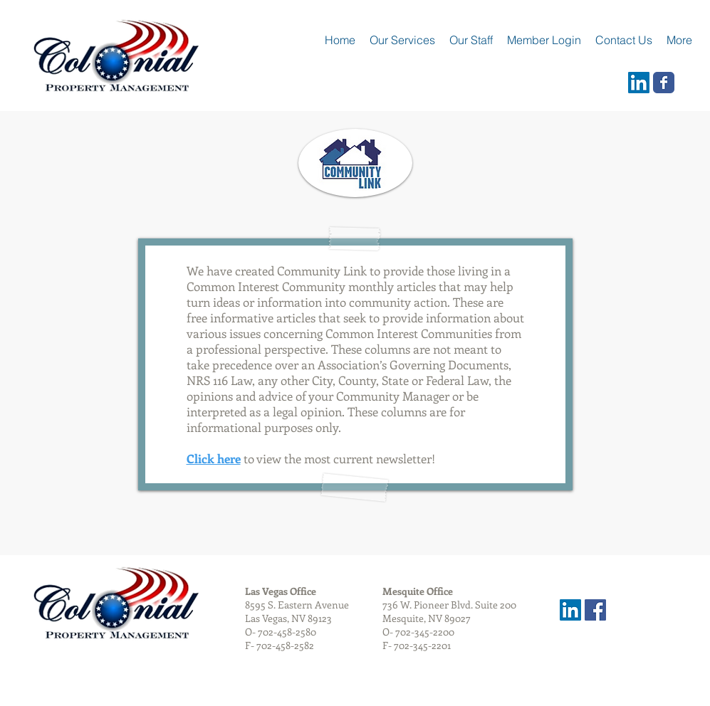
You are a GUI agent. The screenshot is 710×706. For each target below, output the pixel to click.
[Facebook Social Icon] (595, 610)
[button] (471, 40)
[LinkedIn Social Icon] (638, 82)
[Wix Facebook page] (663, 82)
